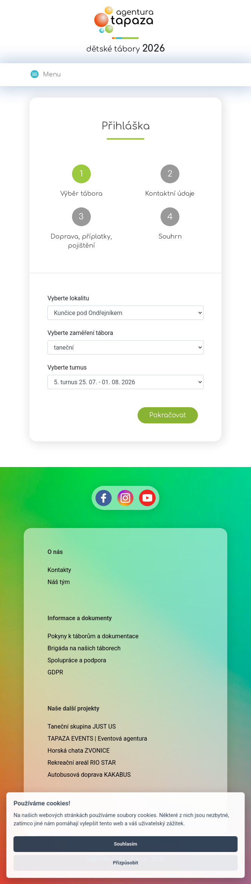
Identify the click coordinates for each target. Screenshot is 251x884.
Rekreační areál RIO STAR (81, 762)
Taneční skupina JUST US (81, 726)
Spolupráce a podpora (76, 660)
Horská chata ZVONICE (78, 750)
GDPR (55, 672)
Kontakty (59, 570)
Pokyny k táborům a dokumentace (92, 636)
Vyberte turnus (67, 367)
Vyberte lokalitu (68, 298)
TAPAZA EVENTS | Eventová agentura (97, 738)
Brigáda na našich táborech (84, 648)
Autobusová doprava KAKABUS (89, 774)
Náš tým (58, 582)
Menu (45, 74)
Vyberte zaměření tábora (80, 332)
